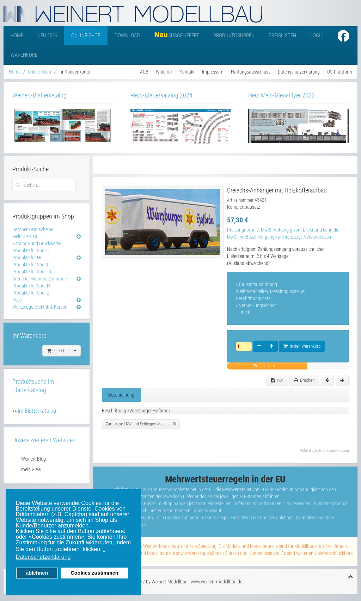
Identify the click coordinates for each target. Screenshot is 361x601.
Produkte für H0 (27, 257)
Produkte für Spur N (31, 286)
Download (127, 35)
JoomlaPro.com (337, 450)
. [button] (104, 549)
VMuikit (305, 450)
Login (317, 35)
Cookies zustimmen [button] (94, 573)
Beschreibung (121, 395)
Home (17, 35)
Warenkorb (24, 55)
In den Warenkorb (301, 346)
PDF (277, 380)
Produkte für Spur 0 (30, 264)
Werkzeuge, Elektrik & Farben (39, 307)
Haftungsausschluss (250, 72)
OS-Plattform (339, 72)
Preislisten (282, 35)
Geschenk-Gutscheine (32, 229)
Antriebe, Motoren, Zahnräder (40, 278)
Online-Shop (85, 35)
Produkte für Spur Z (30, 293)
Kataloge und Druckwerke (36, 243)
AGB (144, 72)
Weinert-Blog (33, 459)
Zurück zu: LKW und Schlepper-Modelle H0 (141, 424)
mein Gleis (31, 469)
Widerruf (164, 72)
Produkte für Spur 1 (30, 250)
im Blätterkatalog (37, 410)
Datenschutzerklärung (299, 72)
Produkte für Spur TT (32, 271)
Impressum (213, 72)
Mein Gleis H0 (25, 236)
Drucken (304, 380)
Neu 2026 (47, 35)
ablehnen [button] (37, 573)
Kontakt (187, 72)
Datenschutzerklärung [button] (43, 557)
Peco (17, 300)
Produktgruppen (234, 35)
